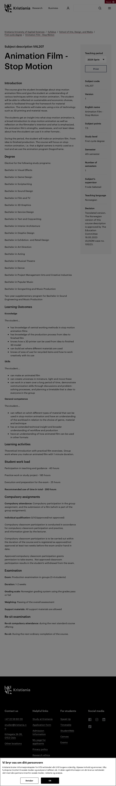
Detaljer (29, 780)
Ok (50, 780)
